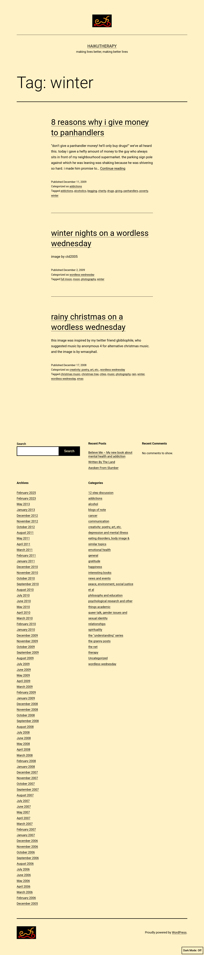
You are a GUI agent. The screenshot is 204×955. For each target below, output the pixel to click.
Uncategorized (98, 658)
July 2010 (23, 595)
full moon (66, 279)
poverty (143, 190)
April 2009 (23, 681)
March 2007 (25, 823)
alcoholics (80, 190)
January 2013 (26, 509)
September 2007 (28, 789)
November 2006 (27, 846)
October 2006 (26, 852)
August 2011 (25, 532)
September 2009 (28, 652)
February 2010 (26, 624)
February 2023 (26, 498)
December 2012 (27, 515)
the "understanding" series (105, 635)
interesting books (99, 572)
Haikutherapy (102, 46)
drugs (110, 190)
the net (92, 647)
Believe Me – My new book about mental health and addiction (110, 454)
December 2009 (27, 635)
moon (76, 279)
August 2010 (25, 589)
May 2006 (23, 881)
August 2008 (25, 726)
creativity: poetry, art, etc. (84, 369)
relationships (97, 624)
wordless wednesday (81, 274)
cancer (92, 515)
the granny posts (99, 641)
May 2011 (23, 538)
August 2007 (25, 795)
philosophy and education (105, 595)
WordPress (179, 932)
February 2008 (26, 761)
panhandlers (131, 190)
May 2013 (23, 504)
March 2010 (25, 618)
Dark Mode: (192, 950)
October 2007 (26, 783)
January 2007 (26, 835)
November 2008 (27, 709)
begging (92, 190)
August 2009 (25, 658)
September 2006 (28, 858)
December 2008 (27, 704)
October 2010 (26, 578)
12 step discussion (100, 492)
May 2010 (23, 607)
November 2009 (27, 641)
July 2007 (23, 801)
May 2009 (23, 675)
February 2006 (26, 898)
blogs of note (97, 509)
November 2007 (27, 778)
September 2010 (28, 584)
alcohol (93, 504)
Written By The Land (101, 462)
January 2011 (26, 561)
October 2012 (26, 527)
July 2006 (23, 869)
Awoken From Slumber (103, 468)
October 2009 (26, 647)
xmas (80, 378)
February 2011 (26, 555)
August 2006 (25, 863)
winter (54, 195)
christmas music (70, 374)
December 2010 (27, 567)
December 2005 (27, 903)
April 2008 (23, 749)
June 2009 (24, 669)
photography (88, 279)
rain (134, 374)
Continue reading (112, 168)
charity (102, 190)
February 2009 (26, 692)
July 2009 (23, 664)
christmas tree (89, 374)
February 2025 (26, 492)
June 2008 (24, 738)
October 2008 (26, 715)
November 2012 (27, 521)
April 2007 (23, 818)
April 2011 (23, 544)
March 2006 (25, 892)
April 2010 (23, 612)
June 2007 (24, 806)
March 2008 (25, 755)
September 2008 (28, 721)
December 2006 (27, 840)
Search (21, 444)
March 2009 (25, 686)
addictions (75, 186)
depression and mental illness (108, 532)
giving (118, 190)
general (93, 555)
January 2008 (26, 766)
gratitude (94, 561)
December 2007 (27, 772)
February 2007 (26, 829)
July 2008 (23, 732)
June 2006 (24, 875)
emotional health (99, 550)
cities (103, 374)
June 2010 (24, 601)
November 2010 (27, 572)
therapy (93, 652)
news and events (99, 578)
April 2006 (23, 886)
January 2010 (26, 629)
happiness (95, 567)
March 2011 (25, 550)
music (111, 374)
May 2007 (23, 812)
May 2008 (23, 744)
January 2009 (26, 698)
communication (98, 521)
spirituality (95, 629)
